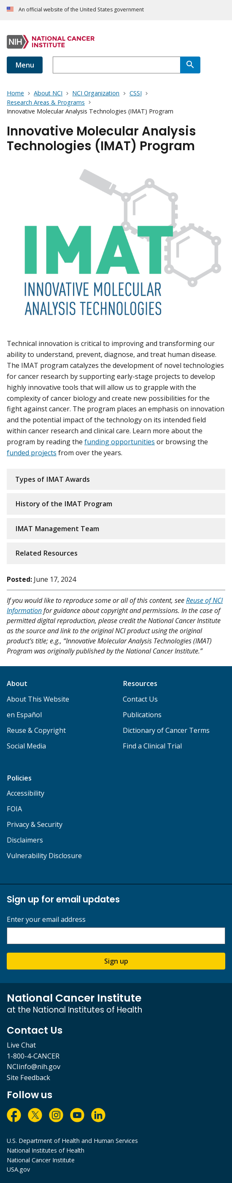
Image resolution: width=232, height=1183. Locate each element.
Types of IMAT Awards (52, 479)
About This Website (38, 699)
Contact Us (140, 699)
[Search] (190, 65)
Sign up (116, 961)
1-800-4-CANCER (33, 1056)
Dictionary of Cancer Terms (166, 730)
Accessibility (25, 793)
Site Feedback (28, 1077)
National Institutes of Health (45, 1150)
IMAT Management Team (57, 528)
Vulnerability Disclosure (44, 855)
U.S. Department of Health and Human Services (72, 1141)
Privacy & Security (34, 824)
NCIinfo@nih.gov (33, 1066)
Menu (24, 65)
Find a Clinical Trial (152, 746)
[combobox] (116, 65)
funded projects (32, 452)
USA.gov (18, 1169)
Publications (142, 714)
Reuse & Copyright (36, 730)
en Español (24, 714)
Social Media (26, 746)
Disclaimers (25, 840)
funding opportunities (119, 441)
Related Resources (46, 553)
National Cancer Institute (41, 1160)
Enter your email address (46, 919)
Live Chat (21, 1045)
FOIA (14, 808)
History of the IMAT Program (63, 503)
